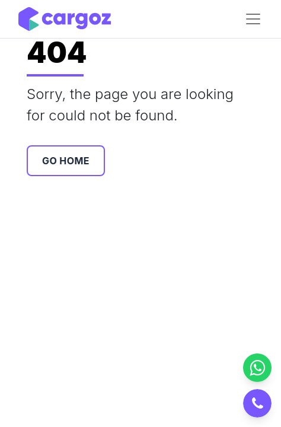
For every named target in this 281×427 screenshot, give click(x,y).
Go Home (66, 161)
